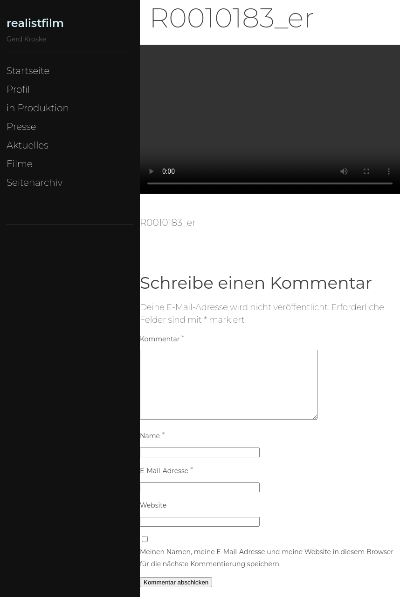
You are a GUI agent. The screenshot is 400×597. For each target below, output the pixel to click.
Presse (21, 126)
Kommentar (162, 338)
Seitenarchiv (34, 182)
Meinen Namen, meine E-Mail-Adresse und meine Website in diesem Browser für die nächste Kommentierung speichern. (266, 558)
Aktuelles (27, 145)
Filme (20, 164)
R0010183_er (168, 222)
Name (152, 435)
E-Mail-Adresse (166, 470)
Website (153, 505)
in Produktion (38, 108)
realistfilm (35, 23)
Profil (18, 89)
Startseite (28, 70)
